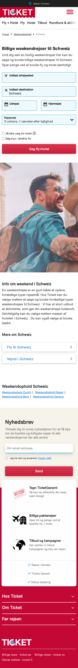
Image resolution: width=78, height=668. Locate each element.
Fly (22, 22)
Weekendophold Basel (49, 392)
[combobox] (41, 79)
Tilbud (42, 22)
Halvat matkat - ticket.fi (17, 659)
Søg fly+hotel (39, 148)
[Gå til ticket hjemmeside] (17, 12)
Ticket (5, 34)
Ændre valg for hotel (17, 133)
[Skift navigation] (69, 12)
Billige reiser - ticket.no (50, 654)
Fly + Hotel (10, 22)
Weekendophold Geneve (48, 396)
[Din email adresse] (39, 448)
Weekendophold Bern (15, 396)
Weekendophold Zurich (16, 392)
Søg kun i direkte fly (16, 138)
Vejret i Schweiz (20, 359)
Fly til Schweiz (19, 347)
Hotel (31, 22)
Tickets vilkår (44, 458)
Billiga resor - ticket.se (16, 654)
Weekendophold (22, 34)
